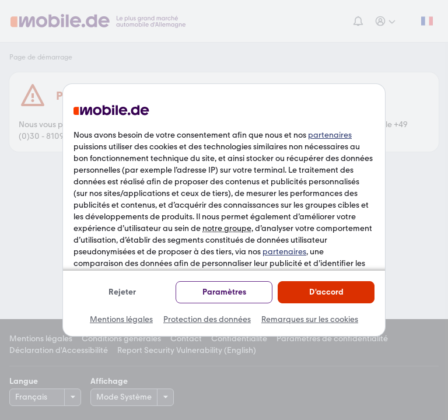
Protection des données (207, 319)
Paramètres (224, 292)
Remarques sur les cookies (309, 319)
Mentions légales (121, 319)
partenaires (330, 135)
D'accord (326, 292)
